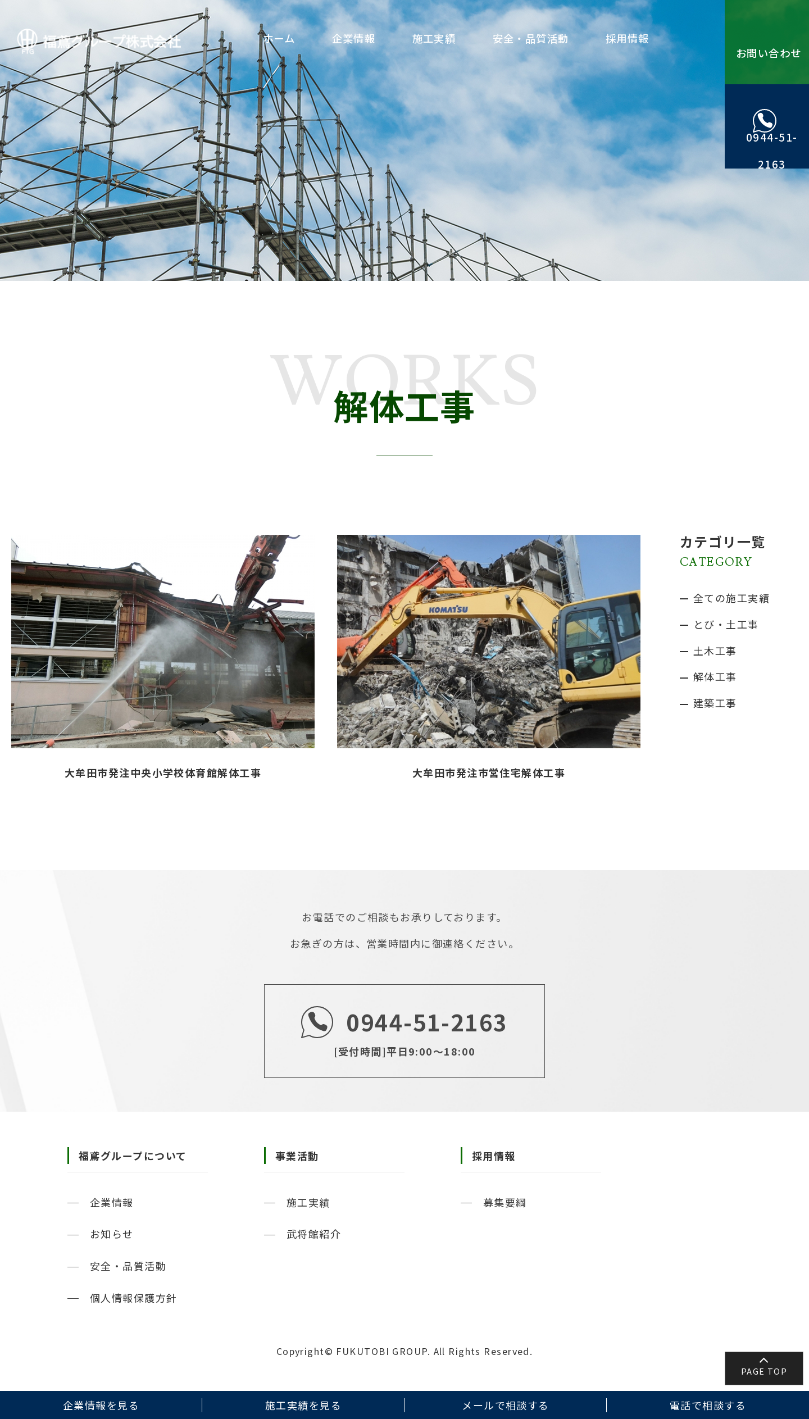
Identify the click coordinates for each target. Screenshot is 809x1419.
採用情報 (630, 38)
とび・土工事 (726, 624)
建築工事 (715, 702)
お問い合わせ (767, 63)
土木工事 (715, 650)
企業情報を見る (101, 1405)
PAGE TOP (764, 1371)
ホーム (315, 38)
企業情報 (382, 38)
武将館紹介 (314, 1233)
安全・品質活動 (541, 38)
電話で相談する (708, 1405)
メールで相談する (505, 1405)
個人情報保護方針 (134, 1297)
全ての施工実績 (731, 597)
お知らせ (112, 1233)
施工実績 (453, 38)
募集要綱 (505, 1202)
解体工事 (715, 676)
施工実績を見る (303, 1405)
